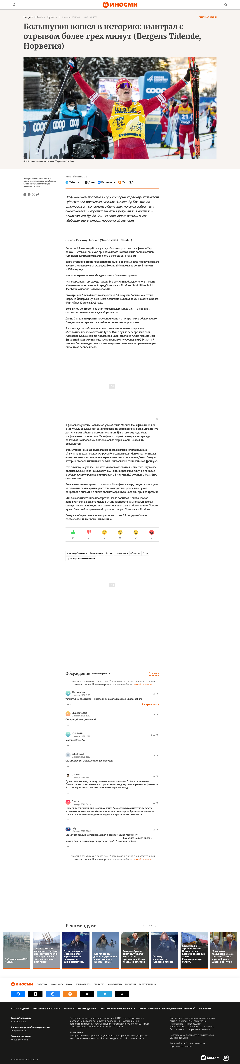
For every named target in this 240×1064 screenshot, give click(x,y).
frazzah (76, 801)
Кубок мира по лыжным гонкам (81, 559)
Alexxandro (78, 692)
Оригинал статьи (207, 17)
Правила (154, 673)
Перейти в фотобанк (65, 161)
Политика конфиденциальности (117, 1009)
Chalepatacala (79, 712)
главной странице (142, 684)
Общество (135, 553)
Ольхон (76, 774)
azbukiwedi (78, 754)
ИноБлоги (130, 984)
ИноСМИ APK (205, 1009)
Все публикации (147, 984)
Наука (69, 984)
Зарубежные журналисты (46, 1009)
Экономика (57, 984)
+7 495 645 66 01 (19, 1039)
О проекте (69, 1009)
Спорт (145, 553)
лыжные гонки (121, 553)
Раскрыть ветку (150, 704)
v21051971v (77, 733)
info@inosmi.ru (18, 1030)
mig (74, 828)
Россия (109, 553)
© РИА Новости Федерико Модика (39, 161)
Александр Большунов (77, 553)
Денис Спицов (96, 553)
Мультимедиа (115, 984)
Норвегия (51, 17)
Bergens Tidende (33, 17)
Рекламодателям (87, 1009)
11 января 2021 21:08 (71, 17)
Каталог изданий (20, 1009)
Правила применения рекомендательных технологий (167, 1009)
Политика (42, 984)
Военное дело (83, 984)
